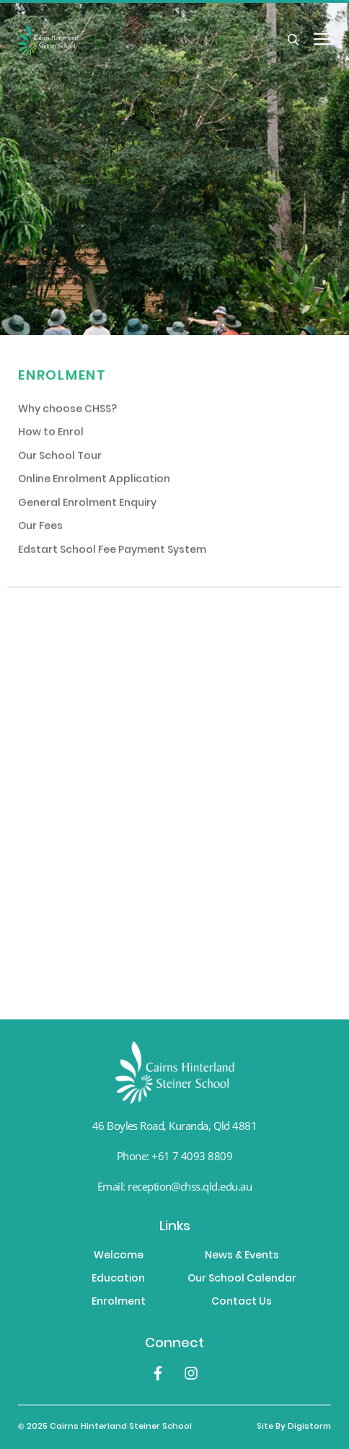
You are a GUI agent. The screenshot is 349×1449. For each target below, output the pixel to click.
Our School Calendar (241, 1279)
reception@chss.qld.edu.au (190, 1186)
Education (118, 1279)
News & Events (242, 1256)
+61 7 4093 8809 (191, 1156)
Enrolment (119, 1302)
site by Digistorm (294, 1427)
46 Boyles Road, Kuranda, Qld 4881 (174, 1125)
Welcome (118, 1256)
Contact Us (241, 1302)
